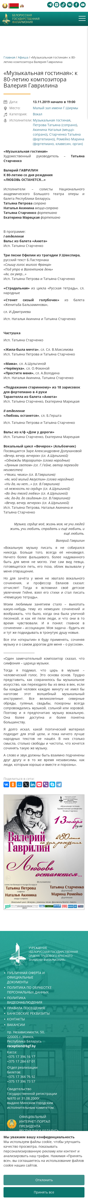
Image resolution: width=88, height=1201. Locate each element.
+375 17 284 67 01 (21, 1061)
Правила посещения (26, 1008)
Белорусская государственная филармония (26, 19)
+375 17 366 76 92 (21, 1076)
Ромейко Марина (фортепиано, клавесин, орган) (58, 141)
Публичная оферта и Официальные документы (26, 977)
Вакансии (16, 1024)
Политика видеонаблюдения (24, 1000)
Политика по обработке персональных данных (29, 989)
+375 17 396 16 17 (21, 1056)
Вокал (37, 114)
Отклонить (44, 1180)
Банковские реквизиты (28, 1013)
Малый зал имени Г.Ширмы (55, 108)
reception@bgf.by (21, 1046)
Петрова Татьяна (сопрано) (55, 125)
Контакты (16, 1019)
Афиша (23, 57)
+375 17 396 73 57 (21, 1081)
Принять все (44, 1192)
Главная (9, 57)
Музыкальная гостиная (51, 120)
